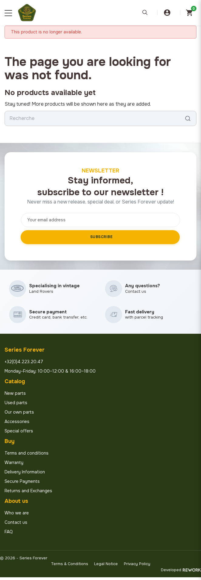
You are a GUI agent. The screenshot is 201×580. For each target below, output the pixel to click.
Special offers (19, 433)
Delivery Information (25, 474)
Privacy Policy (137, 566)
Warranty (14, 465)
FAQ (9, 534)
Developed (181, 572)
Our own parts (19, 415)
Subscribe (101, 236)
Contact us (16, 525)
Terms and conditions (27, 456)
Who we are (17, 515)
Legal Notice (106, 566)
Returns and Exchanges (28, 493)
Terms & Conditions (69, 566)
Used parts (16, 405)
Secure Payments (22, 484)
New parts (15, 396)
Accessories (17, 424)
